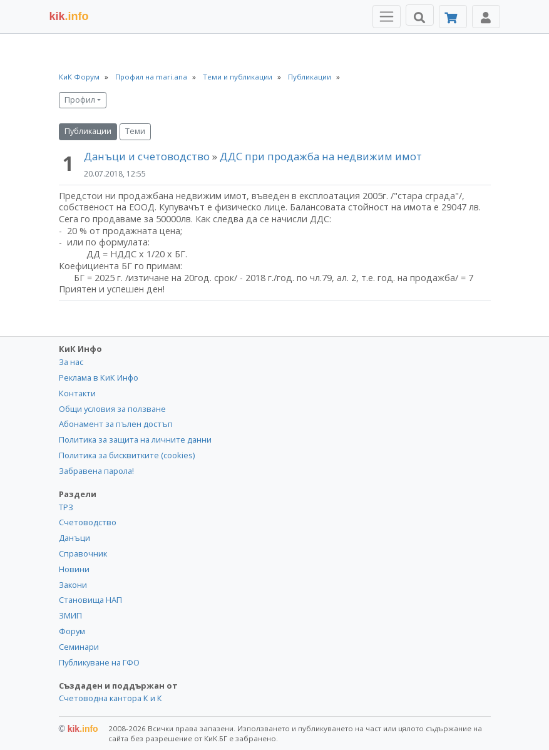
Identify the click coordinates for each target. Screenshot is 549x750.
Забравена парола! (96, 470)
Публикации (87, 131)
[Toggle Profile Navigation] (486, 16)
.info (69, 16)
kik (78, 729)
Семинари (79, 646)
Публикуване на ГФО (99, 662)
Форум (72, 631)
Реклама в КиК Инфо (98, 377)
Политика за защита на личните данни (135, 439)
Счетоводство (87, 522)
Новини (74, 569)
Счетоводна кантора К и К (110, 698)
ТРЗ (66, 507)
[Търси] (420, 15)
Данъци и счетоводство (147, 156)
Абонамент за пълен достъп (116, 423)
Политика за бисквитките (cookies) (127, 455)
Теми (135, 131)
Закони (73, 584)
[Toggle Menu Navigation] (386, 16)
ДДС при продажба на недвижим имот (321, 156)
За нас (71, 361)
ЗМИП (70, 615)
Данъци (74, 537)
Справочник (83, 553)
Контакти (77, 393)
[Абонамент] (453, 16)
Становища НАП (90, 599)
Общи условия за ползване (112, 408)
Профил (79, 100)
